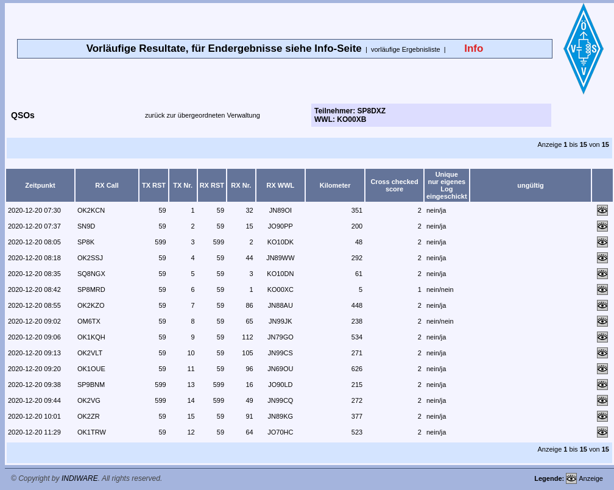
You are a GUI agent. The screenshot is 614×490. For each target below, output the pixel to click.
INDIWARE (80, 478)
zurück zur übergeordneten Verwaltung (202, 115)
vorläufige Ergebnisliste (405, 49)
